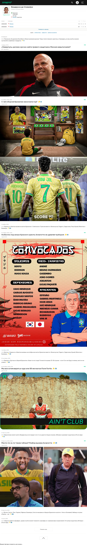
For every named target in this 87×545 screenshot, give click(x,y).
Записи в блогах (52, 32)
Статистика (37, 32)
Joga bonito (4, 104)
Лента (31, 32)
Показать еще (43, 529)
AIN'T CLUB (4, 370)
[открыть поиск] (72, 2)
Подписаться (6, 15)
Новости (44, 32)
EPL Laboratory (5, 49)
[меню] (82, 2)
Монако (14, 17)
